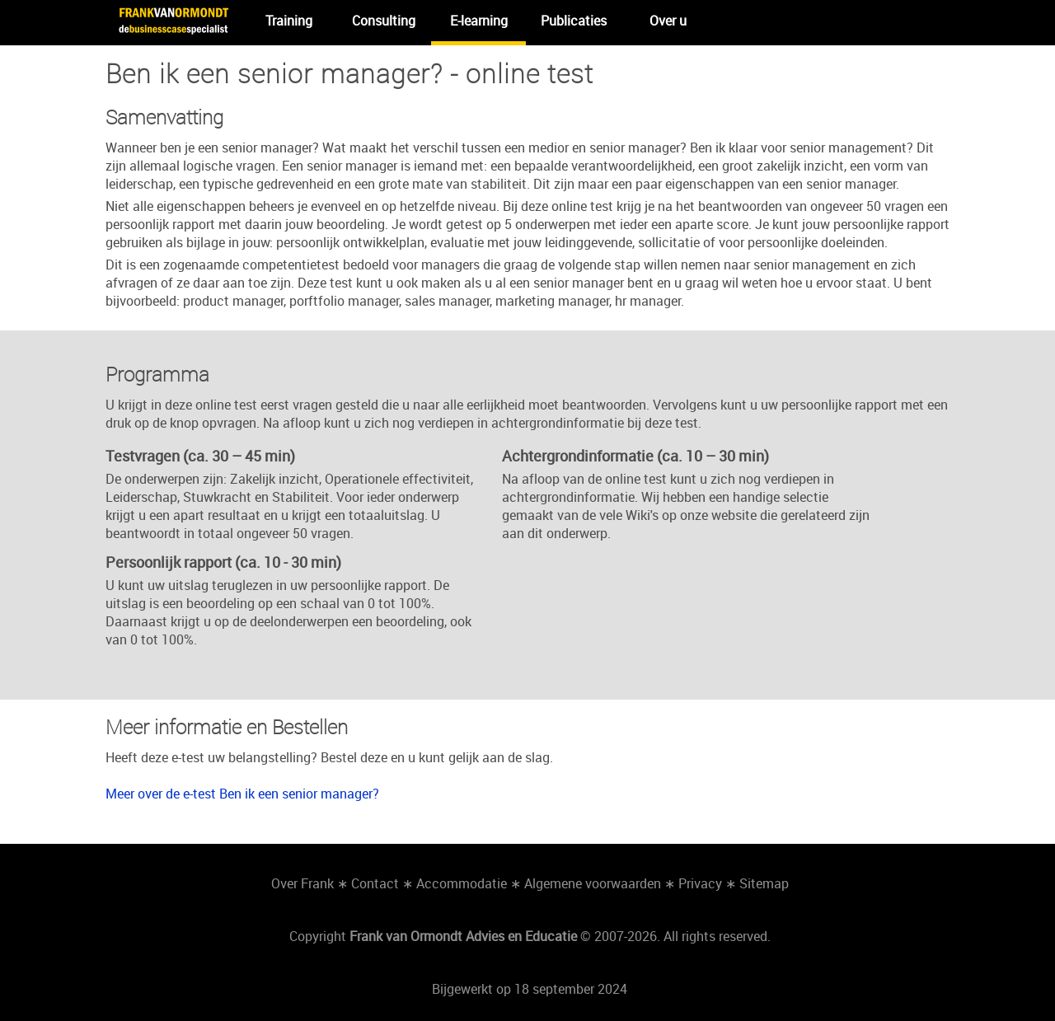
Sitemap (764, 883)
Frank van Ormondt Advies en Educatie (463, 936)
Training (288, 21)
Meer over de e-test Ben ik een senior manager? (242, 793)
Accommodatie (461, 883)
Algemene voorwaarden (592, 883)
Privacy (700, 883)
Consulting (383, 21)
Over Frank (302, 883)
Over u (668, 21)
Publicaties (574, 21)
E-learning (479, 21)
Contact (375, 883)
